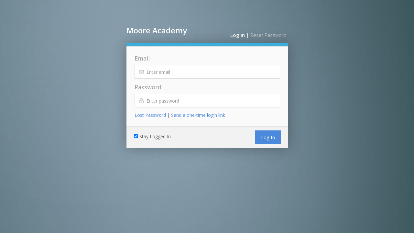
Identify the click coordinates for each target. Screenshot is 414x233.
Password (148, 87)
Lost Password (150, 115)
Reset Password (268, 35)
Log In (237, 35)
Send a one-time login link (198, 115)
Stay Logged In (155, 136)
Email (142, 58)
